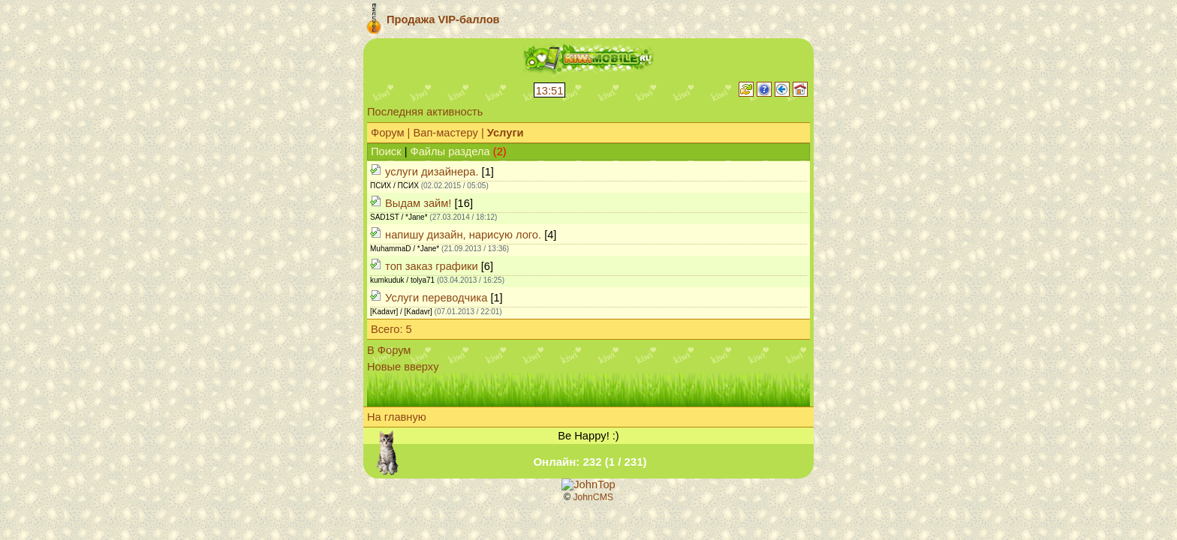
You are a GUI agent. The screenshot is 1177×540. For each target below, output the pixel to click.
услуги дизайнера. (431, 172)
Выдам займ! (418, 203)
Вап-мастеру (445, 133)
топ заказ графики (431, 266)
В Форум (389, 350)
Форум (388, 133)
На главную (396, 417)
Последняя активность (425, 112)
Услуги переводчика (436, 298)
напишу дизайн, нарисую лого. (463, 235)
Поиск (386, 152)
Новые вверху (402, 367)
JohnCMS (593, 497)
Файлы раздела (450, 152)
